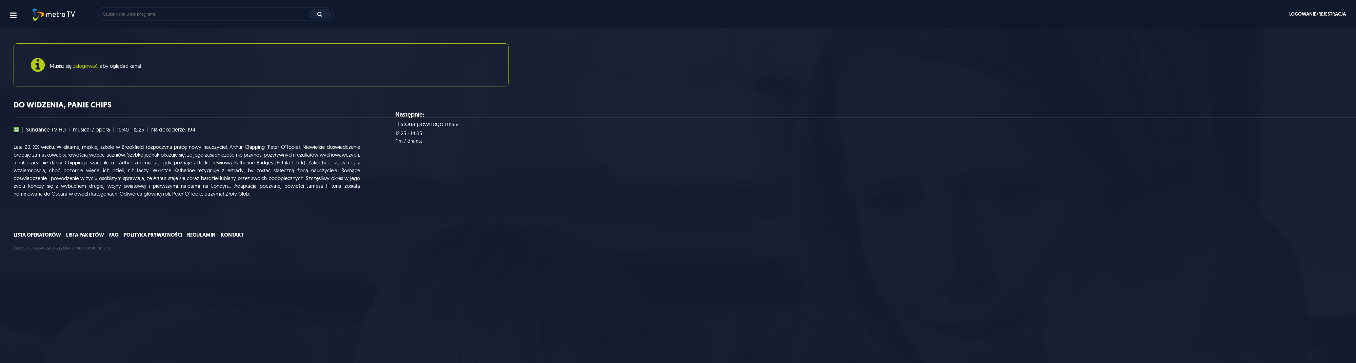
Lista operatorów (37, 234)
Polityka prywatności (153, 234)
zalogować (85, 66)
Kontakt (232, 234)
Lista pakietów (85, 234)
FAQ (114, 234)
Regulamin (201, 234)
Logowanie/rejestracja (1317, 14)
